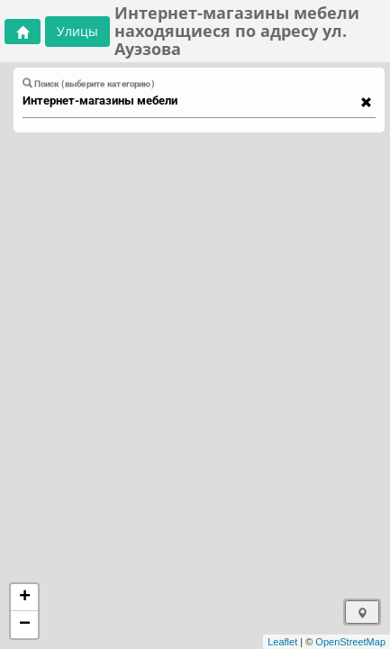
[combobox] (190, 101)
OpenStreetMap (350, 641)
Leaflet (282, 641)
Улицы (77, 31)
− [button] (25, 624)
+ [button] (25, 597)
